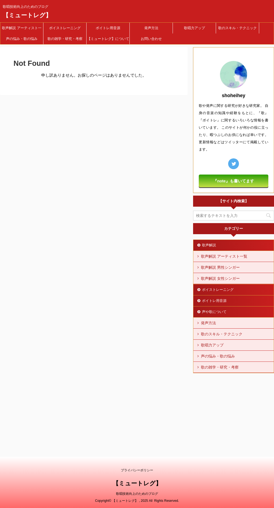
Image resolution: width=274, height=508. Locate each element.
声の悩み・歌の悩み (21, 39)
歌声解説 (209, 245)
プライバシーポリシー (137, 470)
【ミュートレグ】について (108, 39)
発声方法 (151, 28)
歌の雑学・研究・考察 (65, 39)
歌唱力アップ (194, 28)
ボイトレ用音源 (108, 28)
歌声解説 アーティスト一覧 (22, 29)
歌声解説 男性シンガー (220, 267)
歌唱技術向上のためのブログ (137, 494)
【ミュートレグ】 (27, 15)
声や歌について (214, 312)
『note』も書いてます (233, 181)
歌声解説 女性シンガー (220, 278)
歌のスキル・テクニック (237, 28)
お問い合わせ (151, 39)
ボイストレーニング (65, 28)
